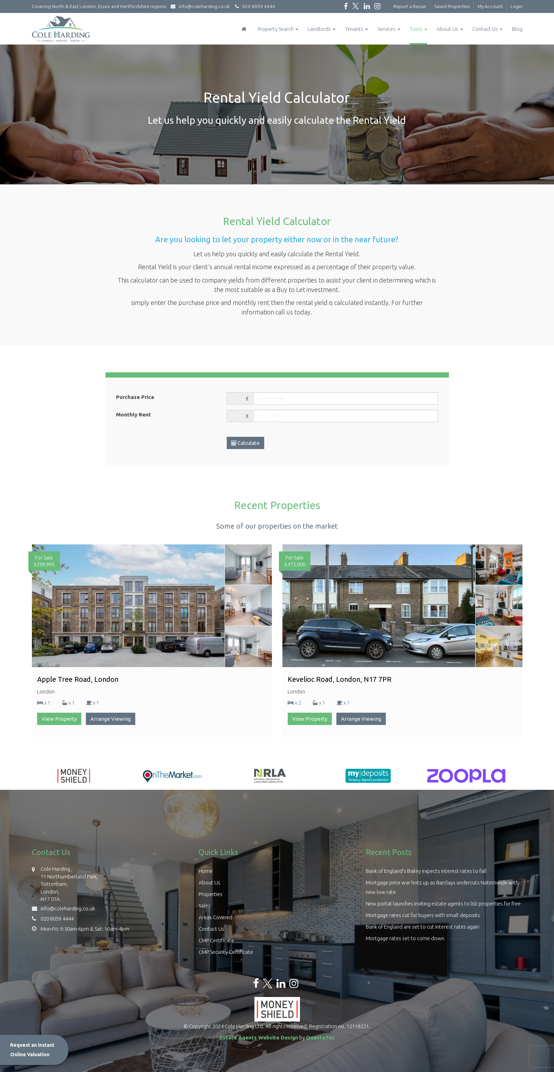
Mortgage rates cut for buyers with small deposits (423, 915)
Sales (205, 906)
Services (388, 29)
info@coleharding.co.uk (202, 6)
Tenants (356, 29)
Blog (517, 29)
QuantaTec (320, 1037)
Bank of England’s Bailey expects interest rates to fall (426, 871)
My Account (490, 6)
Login (516, 6)
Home (206, 871)
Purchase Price (135, 397)
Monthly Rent (133, 415)
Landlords (321, 29)
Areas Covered (215, 917)
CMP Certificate (216, 940)
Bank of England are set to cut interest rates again (422, 927)
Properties (211, 894)
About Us (450, 29)
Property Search (278, 29)
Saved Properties (452, 6)
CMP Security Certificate (226, 952)
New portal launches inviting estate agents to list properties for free (443, 904)
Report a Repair (410, 6)
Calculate (245, 443)
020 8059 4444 (254, 6)
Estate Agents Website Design (259, 1037)
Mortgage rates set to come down (405, 938)
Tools (418, 29)
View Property (59, 719)
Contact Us (487, 29)
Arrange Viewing (110, 719)
